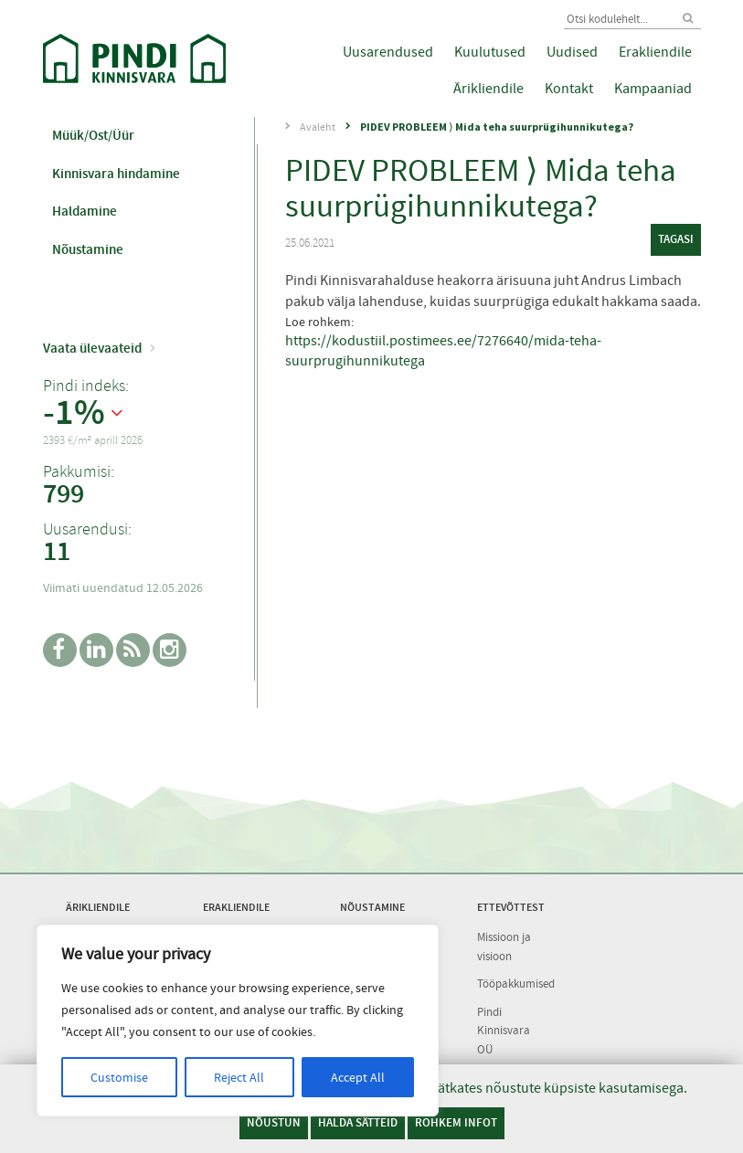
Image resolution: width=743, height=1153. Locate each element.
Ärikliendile (488, 88)
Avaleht (317, 127)
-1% (74, 413)
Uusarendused (388, 52)
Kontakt (569, 88)
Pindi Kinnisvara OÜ (503, 1030)
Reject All (239, 1077)
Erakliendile (655, 52)
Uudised (572, 52)
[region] (238, 1020)
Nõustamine (87, 249)
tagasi (676, 239)
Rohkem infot (456, 1122)
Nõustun (274, 1122)
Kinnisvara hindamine (116, 173)
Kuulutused (489, 52)
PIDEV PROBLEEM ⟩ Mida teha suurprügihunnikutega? (496, 126)
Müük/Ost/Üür (93, 135)
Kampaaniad (653, 88)
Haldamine (84, 211)
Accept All (358, 1077)
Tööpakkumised (516, 983)
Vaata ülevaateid (92, 348)
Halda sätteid (358, 1122)
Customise (119, 1077)
